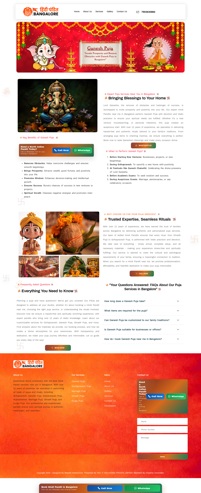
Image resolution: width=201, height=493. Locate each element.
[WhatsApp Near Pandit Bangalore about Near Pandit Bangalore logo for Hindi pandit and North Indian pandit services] (40, 11)
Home (76, 11)
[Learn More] (160, 11)
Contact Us (122, 11)
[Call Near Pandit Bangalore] (61, 150)
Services (99, 11)
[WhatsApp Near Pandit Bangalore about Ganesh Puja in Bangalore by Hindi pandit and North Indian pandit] (100, 47)
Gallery (110, 11)
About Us (87, 11)
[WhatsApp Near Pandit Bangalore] (82, 150)
